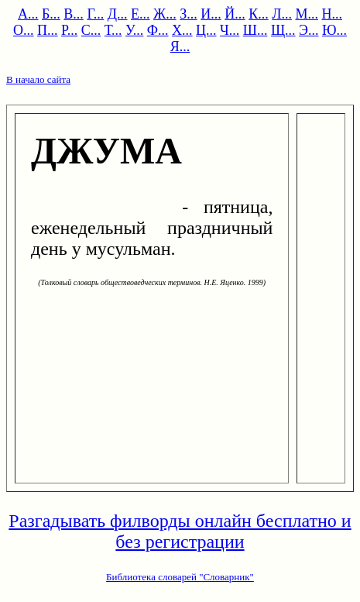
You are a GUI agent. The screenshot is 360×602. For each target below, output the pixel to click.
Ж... (165, 14)
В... (73, 14)
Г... (95, 14)
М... (306, 14)
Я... (180, 46)
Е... (140, 14)
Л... (282, 14)
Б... (51, 14)
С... (91, 30)
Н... (331, 14)
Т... (113, 30)
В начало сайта (38, 79)
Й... (235, 14)
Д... (118, 14)
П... (47, 30)
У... (134, 30)
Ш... (255, 30)
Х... (182, 30)
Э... (308, 30)
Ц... (206, 30)
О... (23, 30)
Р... (69, 30)
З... (188, 14)
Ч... (229, 30)
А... (28, 14)
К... (259, 14)
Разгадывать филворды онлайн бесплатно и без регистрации (180, 531)
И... (211, 14)
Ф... (158, 30)
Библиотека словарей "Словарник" (180, 577)
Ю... (334, 30)
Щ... (283, 30)
